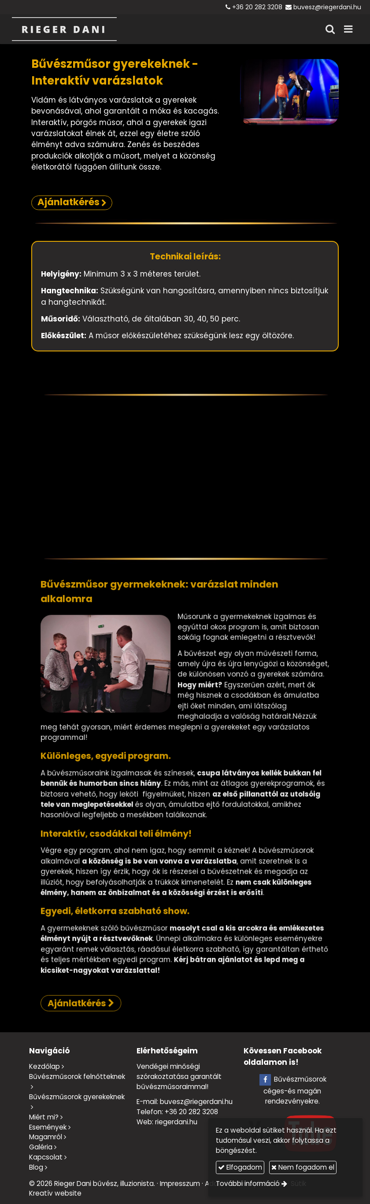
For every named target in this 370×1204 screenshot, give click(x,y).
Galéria (40, 1147)
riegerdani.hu (176, 1121)
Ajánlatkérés (127, 924)
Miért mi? (44, 1117)
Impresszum (180, 1183)
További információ (248, 1183)
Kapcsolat (46, 1157)
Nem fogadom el (302, 1167)
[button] (348, 29)
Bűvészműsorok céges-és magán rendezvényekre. (292, 1090)
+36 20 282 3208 (257, 7)
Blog (36, 1167)
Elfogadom (240, 1167)
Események (48, 1127)
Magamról (45, 1136)
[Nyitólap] (64, 29)
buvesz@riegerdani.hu (327, 7)
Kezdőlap (44, 1066)
